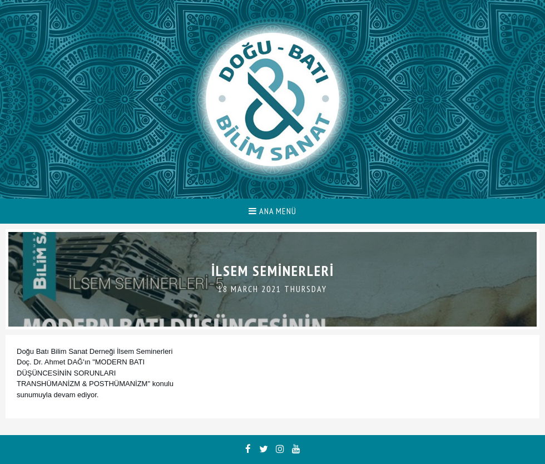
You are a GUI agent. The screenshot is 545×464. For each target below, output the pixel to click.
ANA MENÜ (272, 210)
